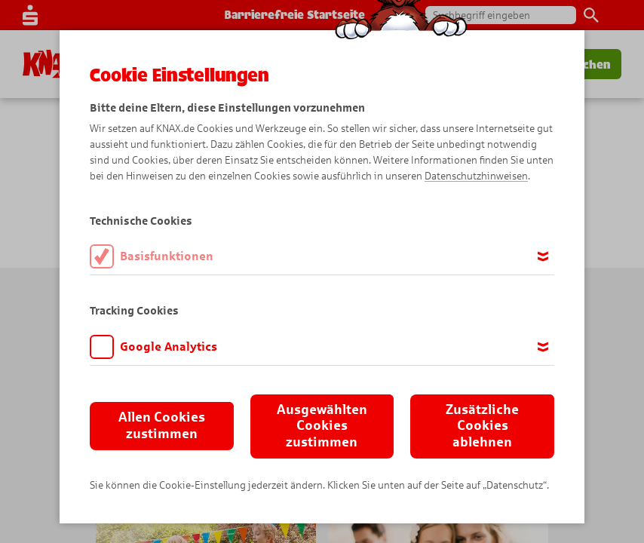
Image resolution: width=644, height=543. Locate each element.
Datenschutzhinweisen (476, 176)
